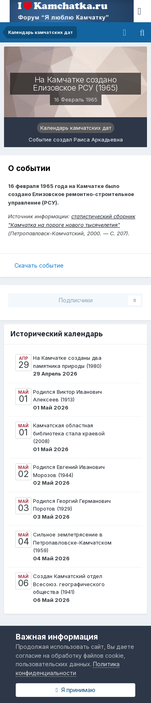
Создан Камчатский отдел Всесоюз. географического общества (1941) (69, 584)
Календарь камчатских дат (75, 128)
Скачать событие (39, 265)
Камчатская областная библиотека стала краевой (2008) (69, 433)
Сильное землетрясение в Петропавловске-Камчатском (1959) (72, 542)
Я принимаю (75, 690)
